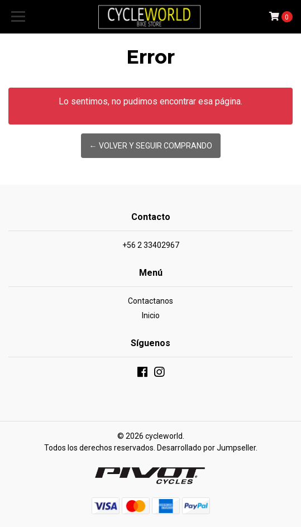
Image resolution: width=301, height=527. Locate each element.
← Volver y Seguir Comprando (150, 145)
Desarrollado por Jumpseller (206, 447)
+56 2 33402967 (150, 245)
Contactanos (150, 300)
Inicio (151, 315)
